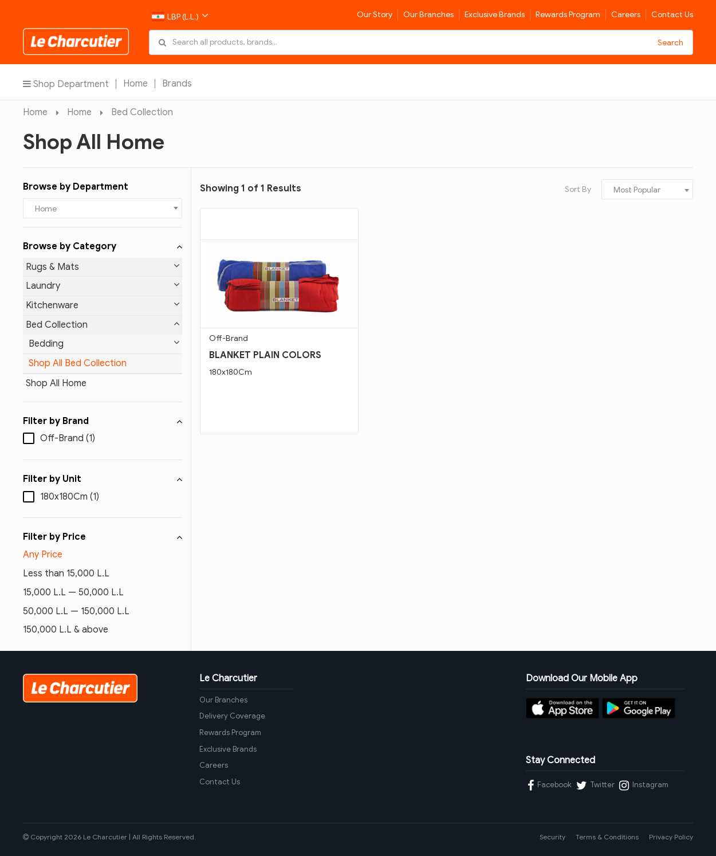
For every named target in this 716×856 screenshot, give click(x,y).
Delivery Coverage (232, 716)
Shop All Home (56, 383)
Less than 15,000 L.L (66, 573)
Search (670, 43)
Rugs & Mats (102, 267)
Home (135, 83)
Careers (625, 14)
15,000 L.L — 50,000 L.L (73, 592)
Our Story (374, 14)
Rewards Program (568, 14)
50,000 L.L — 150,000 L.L (76, 611)
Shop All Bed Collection (78, 363)
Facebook (550, 785)
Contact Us (672, 14)
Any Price (42, 554)
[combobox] (102, 208)
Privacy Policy (671, 837)
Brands (177, 83)
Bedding (104, 343)
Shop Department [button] (66, 84)
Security (552, 837)
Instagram (643, 785)
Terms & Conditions (607, 837)
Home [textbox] (46, 209)
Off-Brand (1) (67, 438)
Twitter (595, 785)
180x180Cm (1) (69, 496)
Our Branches (428, 14)
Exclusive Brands (495, 14)
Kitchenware (102, 305)
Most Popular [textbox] (636, 190)
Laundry (102, 286)
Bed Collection (142, 112)
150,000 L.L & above (65, 629)
